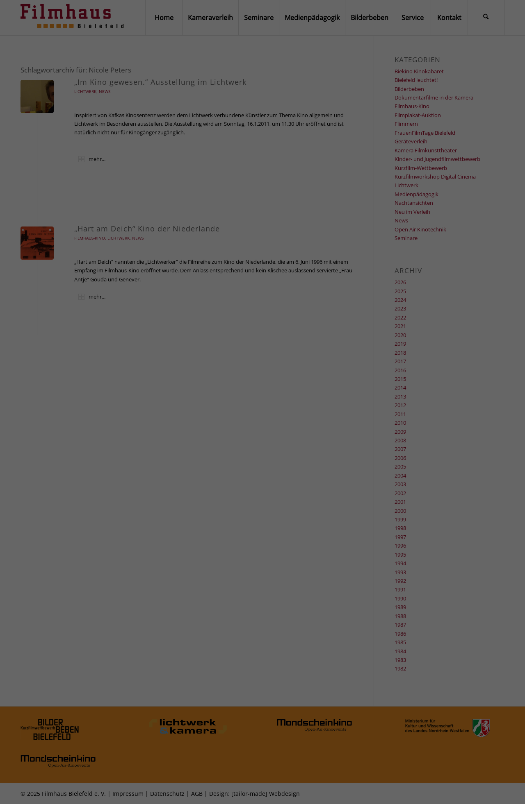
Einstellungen (203, 697)
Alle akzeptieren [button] (262, 738)
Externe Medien (311, 711)
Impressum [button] (295, 790)
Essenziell (204, 711)
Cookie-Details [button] (232, 790)
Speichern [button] (262, 757)
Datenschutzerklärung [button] (265, 790)
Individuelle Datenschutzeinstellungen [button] (263, 776)
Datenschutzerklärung (279, 691)
